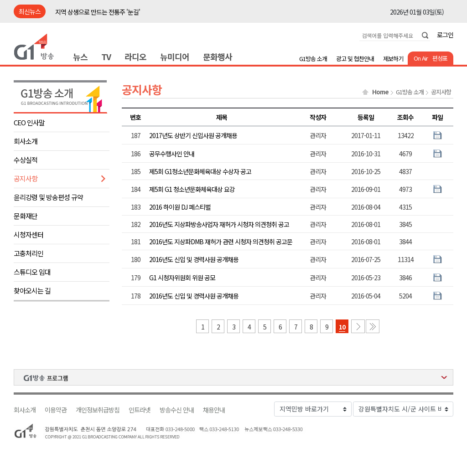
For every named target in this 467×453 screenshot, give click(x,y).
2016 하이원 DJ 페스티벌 (180, 206)
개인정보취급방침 (97, 410)
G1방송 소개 (313, 58)
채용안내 (214, 410)
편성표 (439, 58)
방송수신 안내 (177, 410)
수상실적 (25, 160)
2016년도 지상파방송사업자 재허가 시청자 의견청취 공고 (219, 224)
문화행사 (217, 56)
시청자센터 (28, 234)
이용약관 (56, 410)
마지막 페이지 (372, 326)
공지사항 (25, 178)
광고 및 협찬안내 (355, 58)
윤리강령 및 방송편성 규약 (48, 197)
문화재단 (25, 216)
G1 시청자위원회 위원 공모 (182, 277)
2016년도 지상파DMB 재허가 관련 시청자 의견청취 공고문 (220, 241)
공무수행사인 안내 (171, 153)
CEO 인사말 (29, 122)
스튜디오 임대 (32, 272)
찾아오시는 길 (32, 290)
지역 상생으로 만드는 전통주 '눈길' (97, 11)
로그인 (445, 34)
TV (106, 56)
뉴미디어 (174, 56)
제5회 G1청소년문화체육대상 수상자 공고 (200, 171)
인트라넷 (139, 410)
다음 (358, 326)
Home (380, 92)
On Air (421, 58)
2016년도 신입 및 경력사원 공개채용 (194, 259)
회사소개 (25, 141)
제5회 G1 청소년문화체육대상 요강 (192, 189)
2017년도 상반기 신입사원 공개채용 (193, 135)
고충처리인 (28, 253)
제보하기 (393, 58)
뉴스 (80, 56)
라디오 (135, 56)
